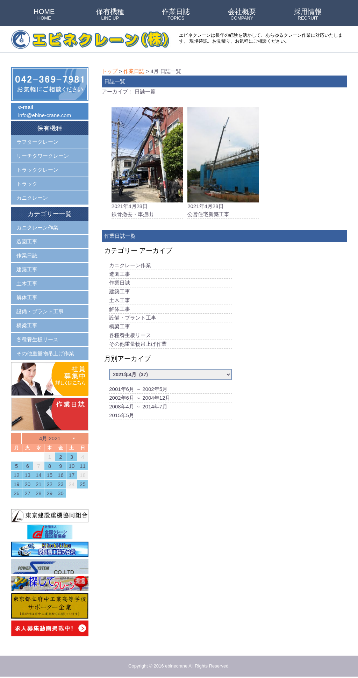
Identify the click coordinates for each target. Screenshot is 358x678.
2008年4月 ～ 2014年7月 (138, 407)
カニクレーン (32, 198)
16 (61, 475)
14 (39, 475)
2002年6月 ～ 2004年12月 (139, 398)
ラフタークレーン (37, 142)
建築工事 (119, 292)
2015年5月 (121, 416)
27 (27, 493)
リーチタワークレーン (42, 156)
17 (72, 475)
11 (83, 466)
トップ (109, 71)
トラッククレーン (37, 170)
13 (27, 475)
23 (61, 484)
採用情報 (308, 15)
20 (27, 484)
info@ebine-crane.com (44, 115)
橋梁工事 (119, 327)
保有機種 (110, 15)
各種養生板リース (130, 336)
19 (17, 484)
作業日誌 (176, 15)
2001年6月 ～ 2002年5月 (138, 390)
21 (39, 484)
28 (39, 493)
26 (17, 493)
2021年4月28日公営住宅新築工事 (223, 162)
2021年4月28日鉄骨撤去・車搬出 (147, 162)
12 (17, 475)
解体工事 (119, 310)
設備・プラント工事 (132, 318)
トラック (26, 184)
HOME (44, 15)
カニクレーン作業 (130, 266)
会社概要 (242, 15)
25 (83, 484)
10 (72, 466)
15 (50, 475)
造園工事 (119, 275)
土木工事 (119, 301)
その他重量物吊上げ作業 (138, 345)
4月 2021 (49, 438)
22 (50, 484)
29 (50, 493)
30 (61, 493)
